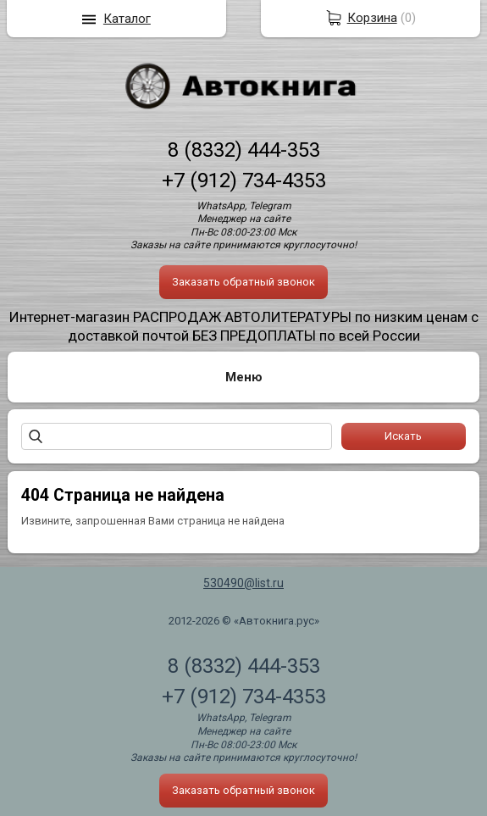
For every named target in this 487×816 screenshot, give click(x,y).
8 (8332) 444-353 (244, 150)
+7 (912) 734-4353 (244, 180)
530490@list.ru (243, 583)
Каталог (127, 18)
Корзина (372, 17)
